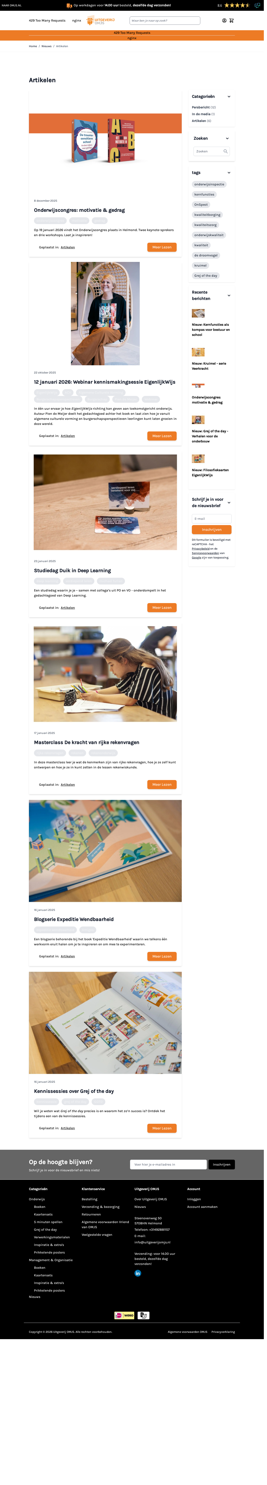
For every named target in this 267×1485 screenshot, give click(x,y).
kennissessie (47, 1102)
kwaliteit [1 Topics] (201, 245)
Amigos (88, 930)
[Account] (224, 20)
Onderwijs (37, 1199)
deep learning (47, 581)
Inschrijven (212, 529)
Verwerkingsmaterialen (52, 1237)
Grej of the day (45, 1230)
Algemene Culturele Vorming (101, 392)
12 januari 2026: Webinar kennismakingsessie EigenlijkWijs (104, 382)
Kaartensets (43, 1214)
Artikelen (62, 46)
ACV (68, 392)
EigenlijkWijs (47, 392)
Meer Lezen (162, 247)
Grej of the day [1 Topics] (205, 276)
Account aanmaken (202, 1207)
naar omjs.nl (12, 5)
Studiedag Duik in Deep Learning (72, 570)
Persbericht (204, 107)
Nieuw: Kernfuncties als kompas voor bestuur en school (211, 330)
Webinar (150, 399)
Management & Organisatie (51, 1260)
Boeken (39, 1207)
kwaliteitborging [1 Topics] (207, 215)
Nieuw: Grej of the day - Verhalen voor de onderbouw (210, 436)
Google (196, 557)
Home (33, 46)
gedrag (99, 221)
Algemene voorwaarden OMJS (187, 1332)
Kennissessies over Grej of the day (74, 1091)
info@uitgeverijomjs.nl (152, 1242)
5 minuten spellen (48, 1222)
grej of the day (75, 1102)
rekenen (77, 753)
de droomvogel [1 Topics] (206, 255)
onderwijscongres (50, 221)
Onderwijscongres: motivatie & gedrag (79, 210)
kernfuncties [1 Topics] (204, 194)
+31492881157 (159, 1230)
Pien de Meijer (126, 399)
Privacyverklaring (223, 1332)
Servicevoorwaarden (205, 553)
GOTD (98, 1102)
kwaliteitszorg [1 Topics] (205, 225)
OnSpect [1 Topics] (201, 205)
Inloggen (194, 1199)
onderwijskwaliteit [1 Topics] (209, 235)
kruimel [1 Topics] (200, 265)
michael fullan (110, 581)
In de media (203, 114)
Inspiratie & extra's (49, 1245)
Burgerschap (97, 399)
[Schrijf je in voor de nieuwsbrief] (212, 518)
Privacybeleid (201, 548)
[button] (225, 151)
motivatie (79, 221)
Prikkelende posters (49, 1252)
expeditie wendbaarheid (55, 930)
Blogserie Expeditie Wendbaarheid (74, 919)
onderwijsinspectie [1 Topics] (209, 184)
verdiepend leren (79, 581)
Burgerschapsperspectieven (58, 399)
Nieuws (47, 46)
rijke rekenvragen (50, 753)
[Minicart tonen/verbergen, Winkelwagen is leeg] (231, 20)
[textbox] (212, 151)
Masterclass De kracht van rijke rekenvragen (86, 742)
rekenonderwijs (103, 753)
